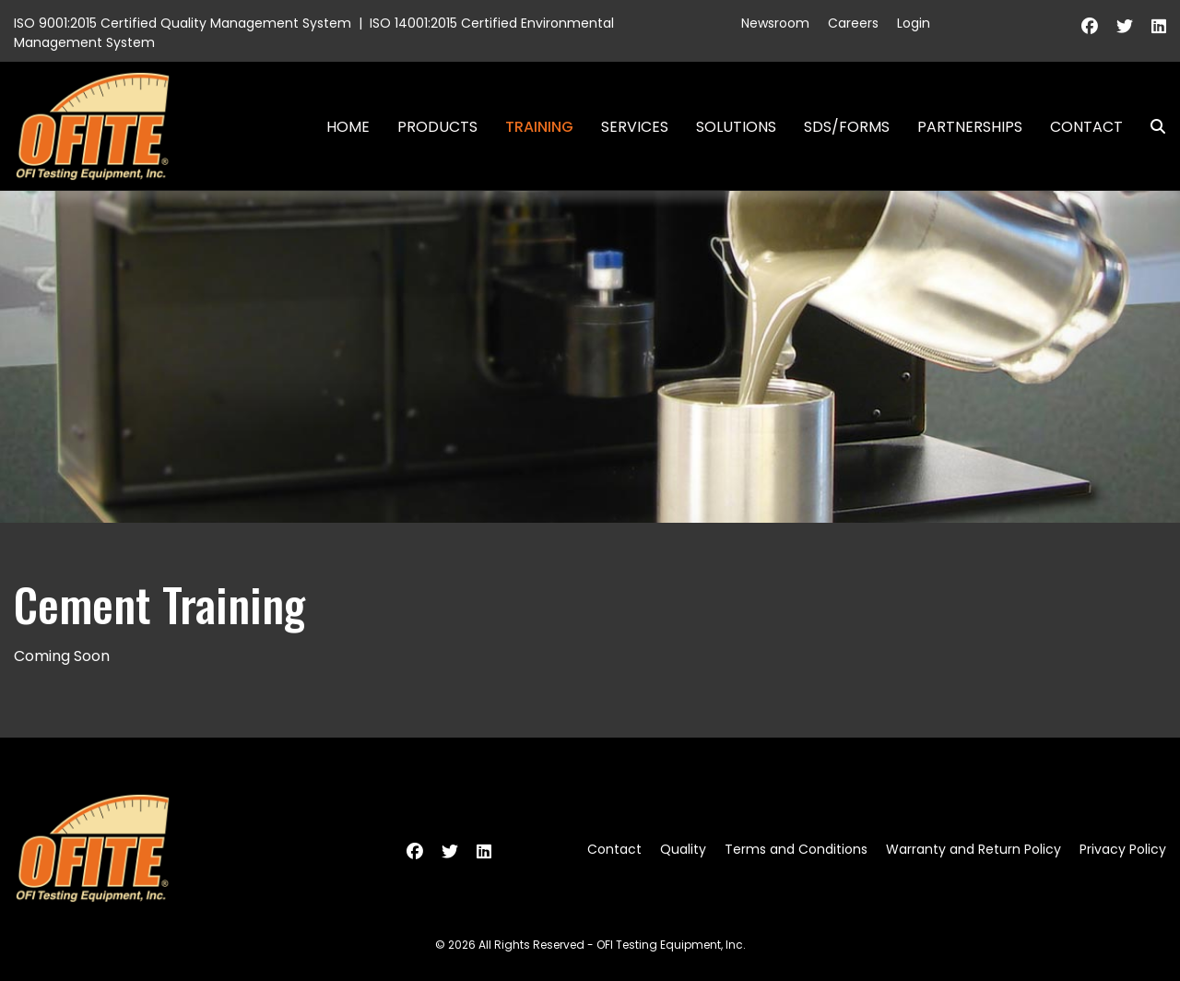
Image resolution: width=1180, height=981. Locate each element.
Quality (683, 849)
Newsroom (775, 23)
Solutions (736, 126)
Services (634, 126)
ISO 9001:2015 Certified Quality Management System (182, 23)
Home (348, 126)
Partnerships (969, 126)
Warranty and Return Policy (973, 849)
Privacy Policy (1123, 849)
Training (539, 126)
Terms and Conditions (796, 849)
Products (437, 126)
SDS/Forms (847, 126)
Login (913, 23)
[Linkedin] (1158, 26)
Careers (853, 23)
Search (1150, 127)
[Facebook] (1089, 26)
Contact (1086, 126)
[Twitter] (1124, 26)
